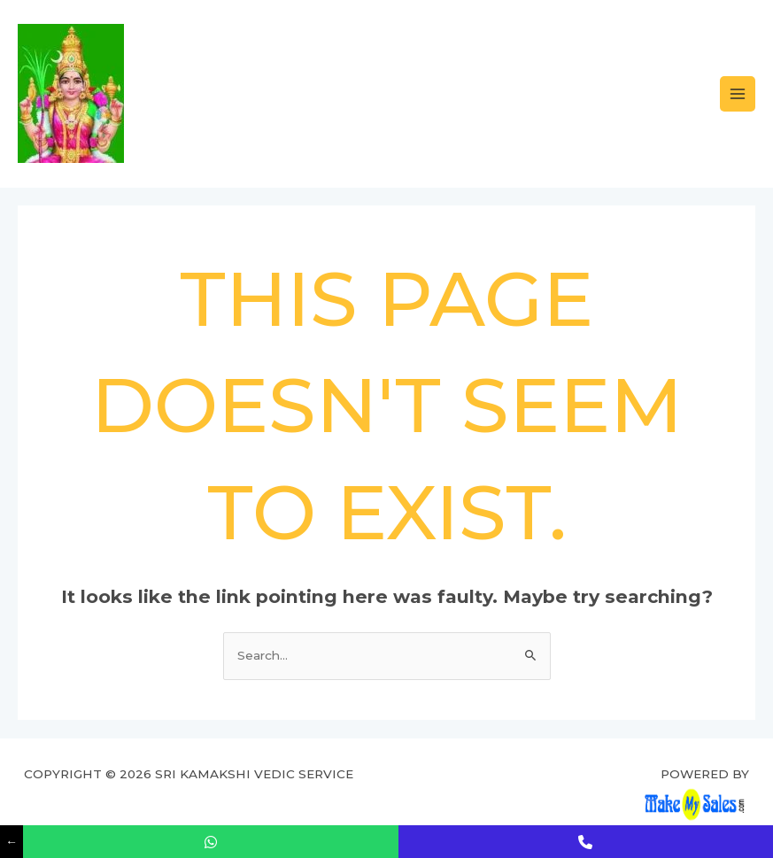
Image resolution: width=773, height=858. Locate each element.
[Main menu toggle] (738, 94)
